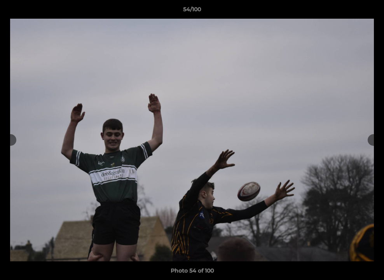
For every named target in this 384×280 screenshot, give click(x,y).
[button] (370, 11)
